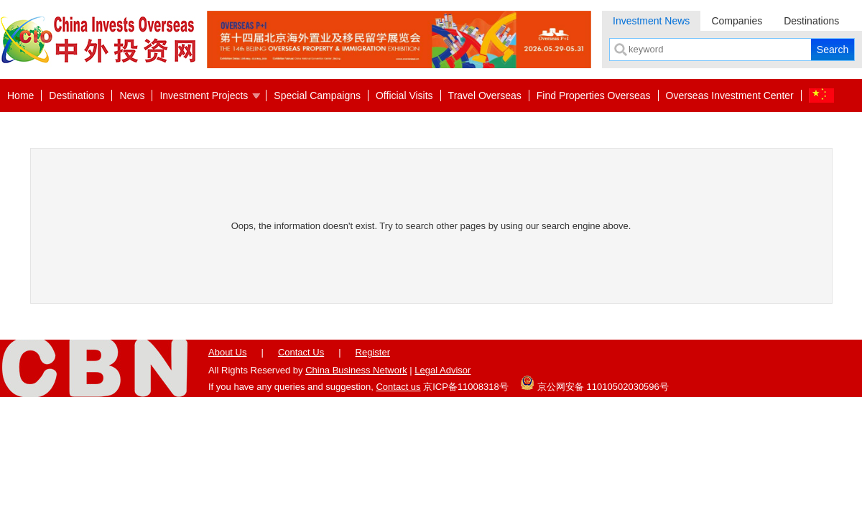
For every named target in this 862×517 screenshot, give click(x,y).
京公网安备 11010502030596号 (594, 383)
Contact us (398, 386)
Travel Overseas (485, 95)
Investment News (651, 21)
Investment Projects (203, 95)
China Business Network (356, 370)
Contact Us (301, 352)
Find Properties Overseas (594, 95)
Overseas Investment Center (730, 95)
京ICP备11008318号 (466, 386)
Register (373, 352)
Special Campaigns (317, 95)
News (131, 95)
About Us (227, 352)
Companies (736, 21)
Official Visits (404, 95)
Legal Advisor (442, 370)
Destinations (811, 21)
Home (20, 95)
